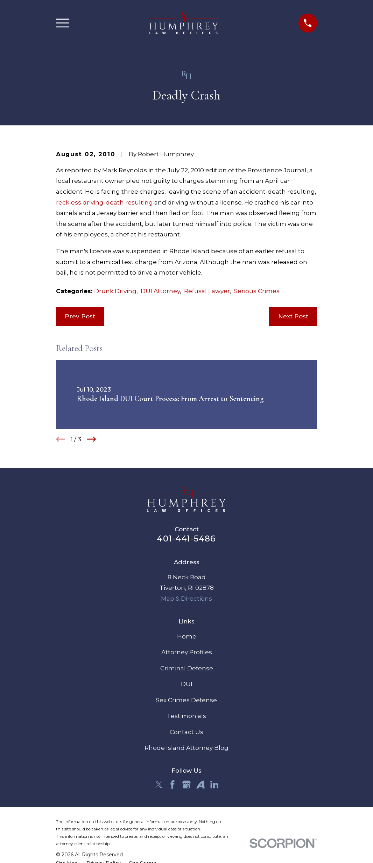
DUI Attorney (160, 291)
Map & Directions (186, 598)
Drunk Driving (115, 291)
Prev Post (80, 316)
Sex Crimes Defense (186, 700)
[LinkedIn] (214, 784)
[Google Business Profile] (186, 784)
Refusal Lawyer (207, 291)
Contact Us (186, 732)
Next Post (293, 316)
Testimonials (186, 715)
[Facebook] (172, 784)
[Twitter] (159, 784)
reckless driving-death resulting (104, 202)
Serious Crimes (257, 291)
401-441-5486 (186, 538)
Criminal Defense (186, 668)
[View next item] (91, 439)
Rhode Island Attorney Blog (186, 747)
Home (186, 636)
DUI (186, 684)
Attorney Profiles (186, 652)
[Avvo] (200, 784)
